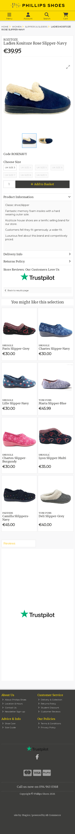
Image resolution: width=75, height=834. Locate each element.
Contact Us (9, 707)
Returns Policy (47, 703)
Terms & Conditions (49, 723)
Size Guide (9, 727)
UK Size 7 (10, 175)
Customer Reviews (49, 711)
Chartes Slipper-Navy (54, 348)
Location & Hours (12, 703)
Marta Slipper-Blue (52, 403)
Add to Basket (42, 184)
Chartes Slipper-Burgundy (14, 459)
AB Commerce (53, 815)
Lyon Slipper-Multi (52, 458)
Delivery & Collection (50, 699)
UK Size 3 (10, 167)
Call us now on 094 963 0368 (37, 787)
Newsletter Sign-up (13, 711)
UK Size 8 (26, 175)
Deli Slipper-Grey (51, 516)
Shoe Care (8, 723)
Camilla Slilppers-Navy (15, 517)
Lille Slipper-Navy (15, 403)
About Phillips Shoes (14, 699)
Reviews (9, 543)
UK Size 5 (42, 167)
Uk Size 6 (57, 167)
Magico (26, 815)
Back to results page (18, 290)
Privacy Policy (47, 727)
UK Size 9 (42, 175)
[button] (68, 67)
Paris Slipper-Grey (15, 348)
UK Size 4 (26, 167)
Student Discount (48, 707)
